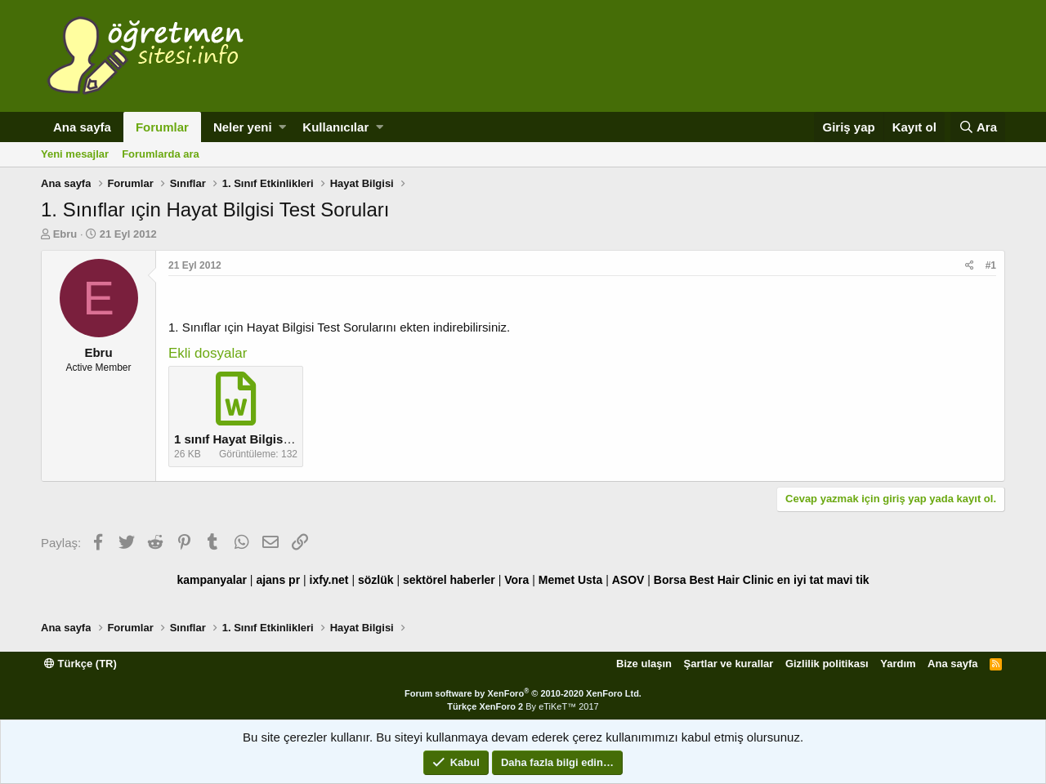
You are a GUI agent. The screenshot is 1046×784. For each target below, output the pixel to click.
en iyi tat (800, 579)
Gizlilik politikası (827, 663)
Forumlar (162, 127)
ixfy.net (329, 579)
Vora (516, 579)
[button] (282, 127)
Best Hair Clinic (731, 579)
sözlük (376, 579)
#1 (991, 265)
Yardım (897, 663)
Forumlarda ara (160, 154)
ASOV (628, 579)
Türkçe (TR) (80, 663)
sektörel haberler (449, 579)
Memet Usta (571, 579)
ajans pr (278, 579)
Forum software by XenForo (523, 693)
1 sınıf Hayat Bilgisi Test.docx (260, 439)
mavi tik (847, 579)
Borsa (670, 579)
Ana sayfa (82, 127)
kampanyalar (212, 579)
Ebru (65, 234)
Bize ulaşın (644, 663)
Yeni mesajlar (75, 154)
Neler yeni (242, 127)
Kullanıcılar (335, 127)
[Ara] (977, 127)
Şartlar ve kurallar (729, 663)
